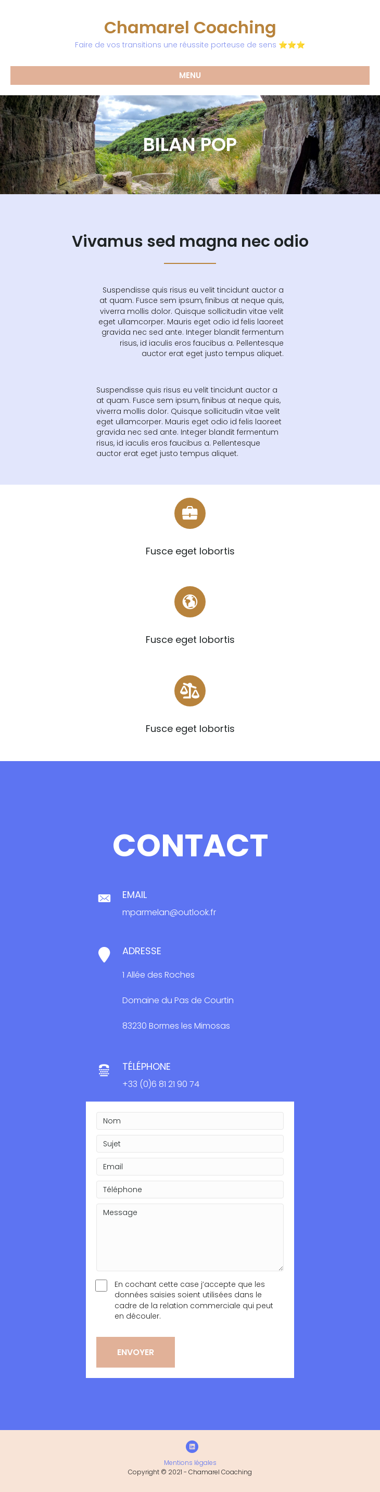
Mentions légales (190, 1462)
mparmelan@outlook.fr (169, 912)
